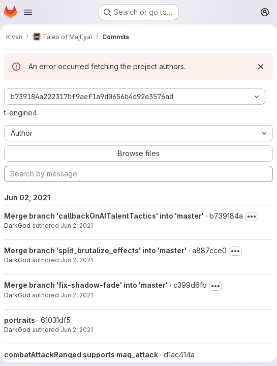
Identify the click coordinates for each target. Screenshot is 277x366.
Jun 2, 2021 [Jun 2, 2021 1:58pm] (76, 260)
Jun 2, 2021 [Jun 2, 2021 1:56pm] (76, 295)
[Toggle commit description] (251, 216)
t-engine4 (20, 112)
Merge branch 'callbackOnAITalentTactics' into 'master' (104, 215)
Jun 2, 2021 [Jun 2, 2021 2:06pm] (76, 225)
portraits (19, 320)
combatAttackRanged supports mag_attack (81, 354)
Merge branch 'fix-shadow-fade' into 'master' (86, 285)
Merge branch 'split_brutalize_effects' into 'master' (95, 250)
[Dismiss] (261, 66)
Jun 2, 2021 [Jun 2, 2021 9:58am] (76, 329)
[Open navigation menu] (28, 12)
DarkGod (17, 225)
